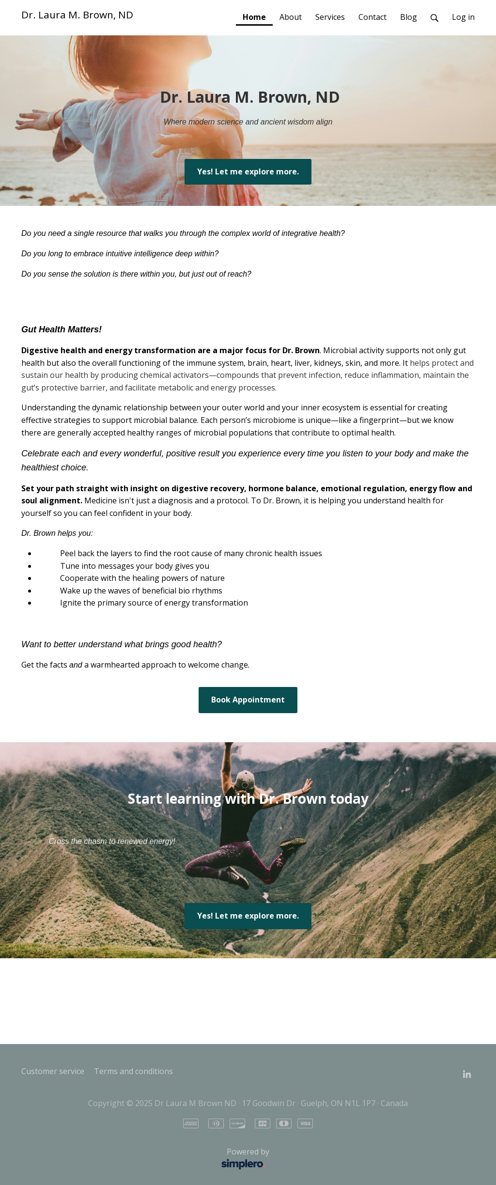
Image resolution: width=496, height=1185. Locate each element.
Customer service (52, 1071)
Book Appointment (248, 699)
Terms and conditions (133, 1071)
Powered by (148, 1159)
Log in (463, 17)
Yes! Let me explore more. (248, 171)
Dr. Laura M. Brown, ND (77, 14)
